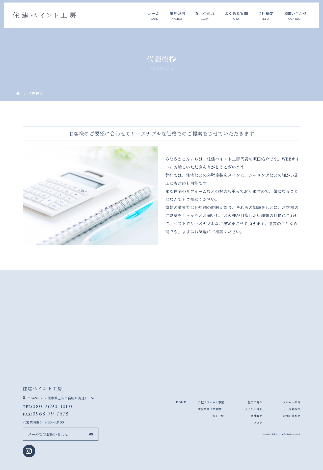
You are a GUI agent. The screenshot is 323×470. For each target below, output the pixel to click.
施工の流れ (205, 13)
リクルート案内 (290, 402)
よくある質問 (236, 13)
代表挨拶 (294, 409)
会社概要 (265, 13)
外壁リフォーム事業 (211, 402)
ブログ (258, 423)
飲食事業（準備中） (211, 409)
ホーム (153, 13)
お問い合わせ (295, 13)
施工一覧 (218, 416)
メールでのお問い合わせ (48, 434)
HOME (181, 402)
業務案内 (177, 13)
